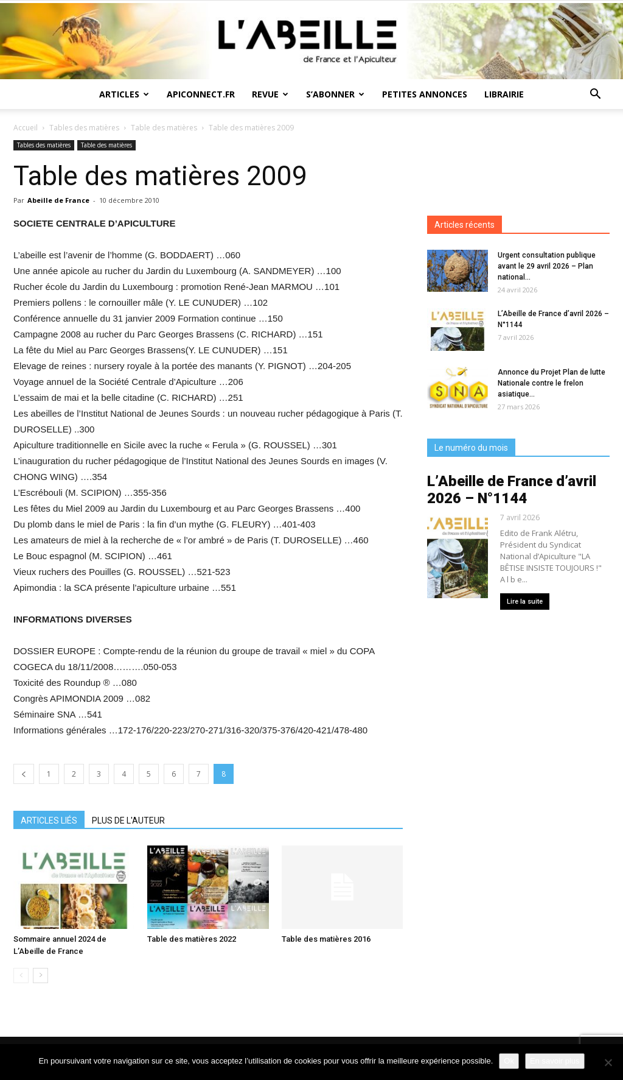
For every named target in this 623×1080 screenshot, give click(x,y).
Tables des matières (84, 127)
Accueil (25, 127)
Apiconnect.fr (201, 94)
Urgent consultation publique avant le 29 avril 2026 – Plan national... (547, 266)
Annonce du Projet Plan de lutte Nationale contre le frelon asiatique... (551, 383)
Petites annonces (424, 94)
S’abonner (335, 94)
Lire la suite (525, 601)
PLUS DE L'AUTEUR (128, 820)
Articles (124, 94)
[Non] (608, 1062)
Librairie (504, 94)
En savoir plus (555, 1060)
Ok (509, 1060)
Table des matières (164, 127)
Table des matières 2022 (191, 939)
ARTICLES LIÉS (49, 820)
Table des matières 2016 (326, 939)
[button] (595, 95)
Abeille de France (58, 200)
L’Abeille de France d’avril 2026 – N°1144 (511, 490)
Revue (270, 94)
